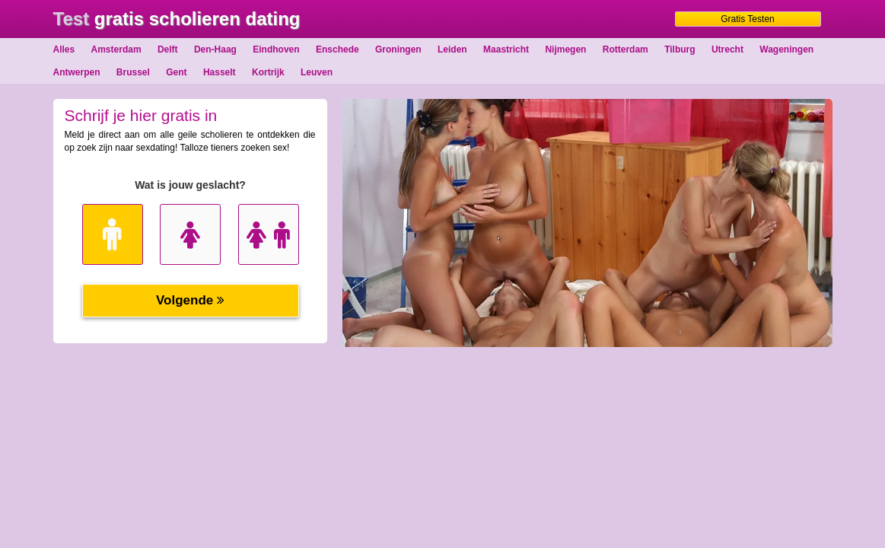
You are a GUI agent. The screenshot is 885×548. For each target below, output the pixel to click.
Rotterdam (625, 49)
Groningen (398, 49)
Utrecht (727, 49)
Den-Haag (215, 49)
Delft (168, 49)
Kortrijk (268, 72)
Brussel (133, 72)
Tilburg (679, 49)
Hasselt (219, 72)
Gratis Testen (747, 19)
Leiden (452, 49)
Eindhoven (276, 49)
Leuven (317, 72)
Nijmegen (565, 49)
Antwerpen (76, 72)
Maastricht (506, 49)
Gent (176, 72)
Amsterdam (116, 49)
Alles (64, 49)
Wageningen (786, 49)
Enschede (337, 49)
